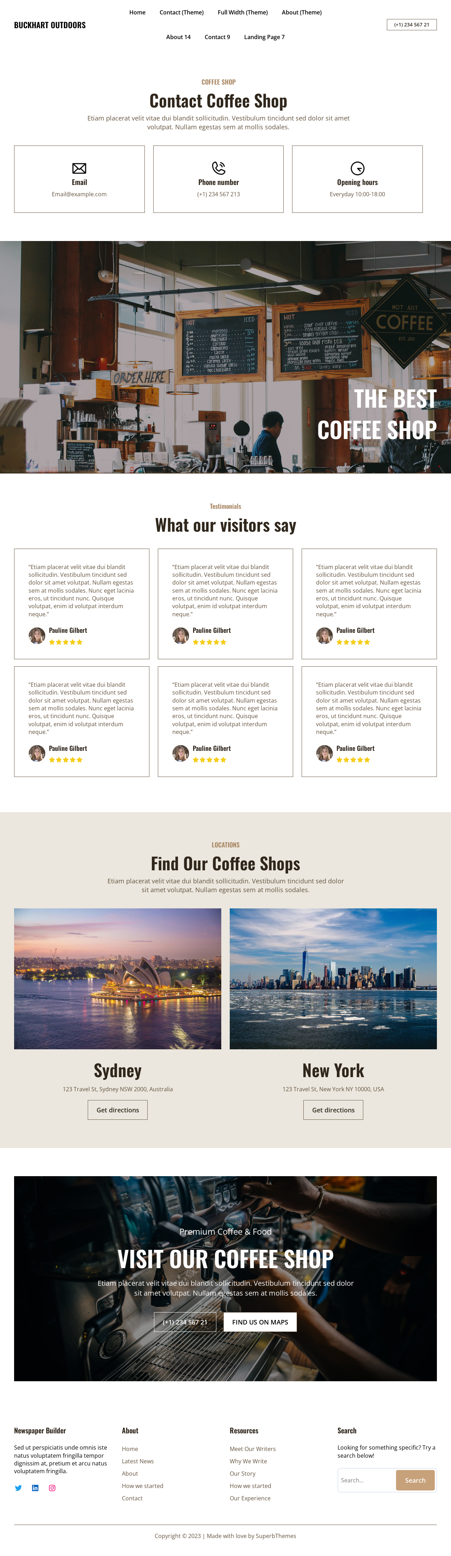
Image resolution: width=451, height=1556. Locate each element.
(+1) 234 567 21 (412, 24)
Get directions (118, 1110)
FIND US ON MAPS (260, 1322)
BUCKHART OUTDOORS (50, 24)
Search (415, 1480)
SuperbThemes (276, 1536)
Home (137, 12)
